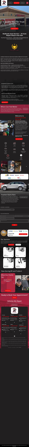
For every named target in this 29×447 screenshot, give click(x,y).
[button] (13, 283)
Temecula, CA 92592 (14, 318)
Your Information (4, 213)
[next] (26, 166)
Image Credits (13, 347)
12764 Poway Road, (14, 327)
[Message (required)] (14, 221)
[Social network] (5, 322)
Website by (17, 347)
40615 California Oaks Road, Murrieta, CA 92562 (6, 318)
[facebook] (2, 322)
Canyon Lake (21, 325)
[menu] (27, 3)
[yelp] (4, 322)
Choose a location (4, 207)
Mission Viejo (4, 324)
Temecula (12, 315)
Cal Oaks (3, 315)
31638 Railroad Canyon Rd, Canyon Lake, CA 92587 (23, 328)
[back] (2, 166)
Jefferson (20, 315)
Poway (11, 324)
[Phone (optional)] (7, 218)
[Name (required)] (7, 216)
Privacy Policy (9, 347)
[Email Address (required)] (22, 216)
